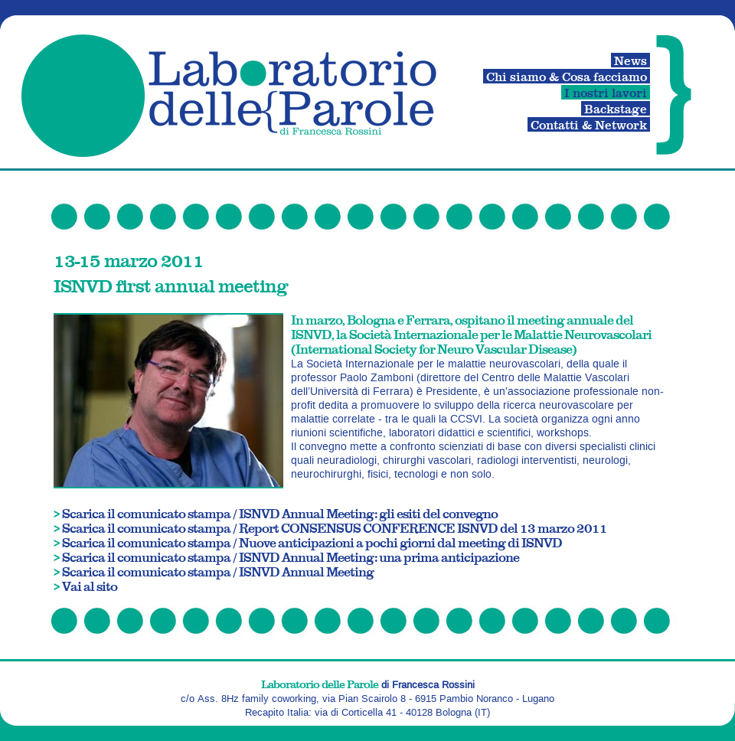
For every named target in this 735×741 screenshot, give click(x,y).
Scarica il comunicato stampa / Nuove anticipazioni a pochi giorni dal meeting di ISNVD (312, 542)
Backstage (615, 108)
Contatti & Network (589, 124)
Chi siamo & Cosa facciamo (566, 76)
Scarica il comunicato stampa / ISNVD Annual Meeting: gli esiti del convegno (280, 513)
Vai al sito (89, 586)
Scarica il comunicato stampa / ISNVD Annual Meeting (218, 571)
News (630, 60)
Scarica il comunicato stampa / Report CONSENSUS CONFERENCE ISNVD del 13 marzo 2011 (334, 528)
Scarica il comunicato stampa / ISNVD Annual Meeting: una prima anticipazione (290, 557)
